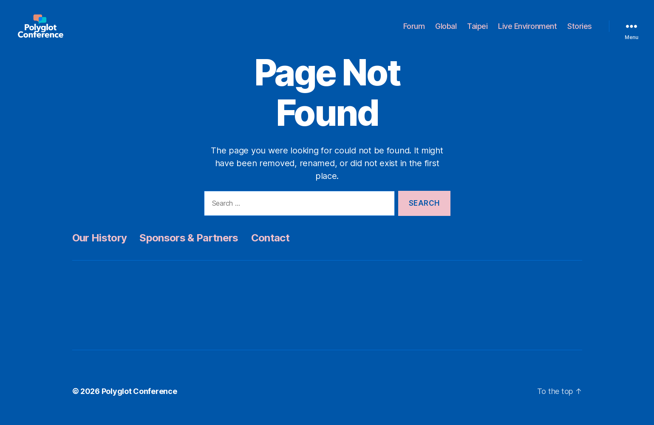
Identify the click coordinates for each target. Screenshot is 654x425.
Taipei (477, 30)
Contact (270, 247)
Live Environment (527, 30)
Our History (99, 247)
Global (445, 30)
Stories (579, 30)
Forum (414, 30)
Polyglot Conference (139, 401)
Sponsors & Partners (188, 247)
